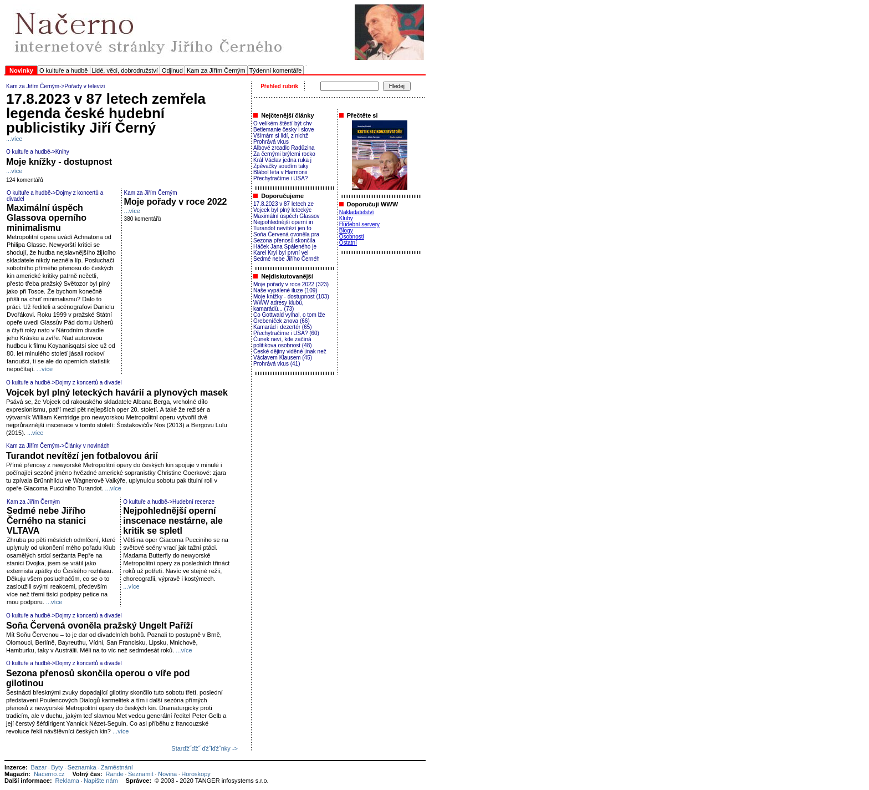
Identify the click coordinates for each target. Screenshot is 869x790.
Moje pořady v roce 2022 (175, 201)
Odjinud (172, 70)
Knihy (62, 152)
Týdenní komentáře (275, 70)
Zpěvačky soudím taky (280, 166)
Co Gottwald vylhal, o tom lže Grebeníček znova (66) (289, 318)
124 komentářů (24, 180)
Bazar (38, 767)
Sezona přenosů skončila (284, 240)
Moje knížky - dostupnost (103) (291, 296)
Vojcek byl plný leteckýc (282, 210)
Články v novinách (86, 446)
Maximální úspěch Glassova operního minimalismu (46, 217)
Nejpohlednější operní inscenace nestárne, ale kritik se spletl (173, 520)
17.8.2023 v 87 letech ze (283, 204)
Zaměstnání (117, 767)
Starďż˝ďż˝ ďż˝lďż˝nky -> (204, 748)
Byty (57, 767)
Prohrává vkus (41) (276, 364)
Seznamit (141, 774)
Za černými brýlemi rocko (284, 154)
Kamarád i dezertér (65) (282, 327)
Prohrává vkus (271, 142)
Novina (167, 774)
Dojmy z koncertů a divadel (88, 382)
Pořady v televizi (84, 86)
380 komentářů (142, 219)
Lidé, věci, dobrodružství (125, 70)
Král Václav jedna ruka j (282, 160)
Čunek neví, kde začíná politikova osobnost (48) (282, 342)
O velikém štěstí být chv (282, 123)
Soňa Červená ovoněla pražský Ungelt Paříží (99, 625)
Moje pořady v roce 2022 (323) (291, 284)
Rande (115, 774)
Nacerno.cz (49, 774)
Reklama (67, 780)
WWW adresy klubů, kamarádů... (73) (278, 306)
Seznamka (82, 767)
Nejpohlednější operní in (283, 222)
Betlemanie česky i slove (283, 129)
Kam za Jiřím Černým (216, 70)
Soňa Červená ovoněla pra (286, 234)
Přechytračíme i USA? (280, 178)
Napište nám (101, 780)
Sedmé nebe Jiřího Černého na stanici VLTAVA (46, 520)
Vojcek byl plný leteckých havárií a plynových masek (117, 392)
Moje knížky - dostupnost (59, 161)
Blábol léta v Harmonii (280, 172)
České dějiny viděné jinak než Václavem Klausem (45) (289, 354)
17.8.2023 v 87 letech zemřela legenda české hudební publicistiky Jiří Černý (106, 113)
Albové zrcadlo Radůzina (284, 148)
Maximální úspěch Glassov (286, 216)
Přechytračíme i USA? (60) (286, 333)
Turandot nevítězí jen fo (282, 228)
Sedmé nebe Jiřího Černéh (286, 259)
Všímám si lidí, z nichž (280, 136)
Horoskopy (196, 774)
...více (14, 138)
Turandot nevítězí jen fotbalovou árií (82, 455)
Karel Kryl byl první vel (280, 253)
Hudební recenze (193, 502)
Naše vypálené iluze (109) (285, 290)
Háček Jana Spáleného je (284, 247)
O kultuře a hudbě (63, 70)
